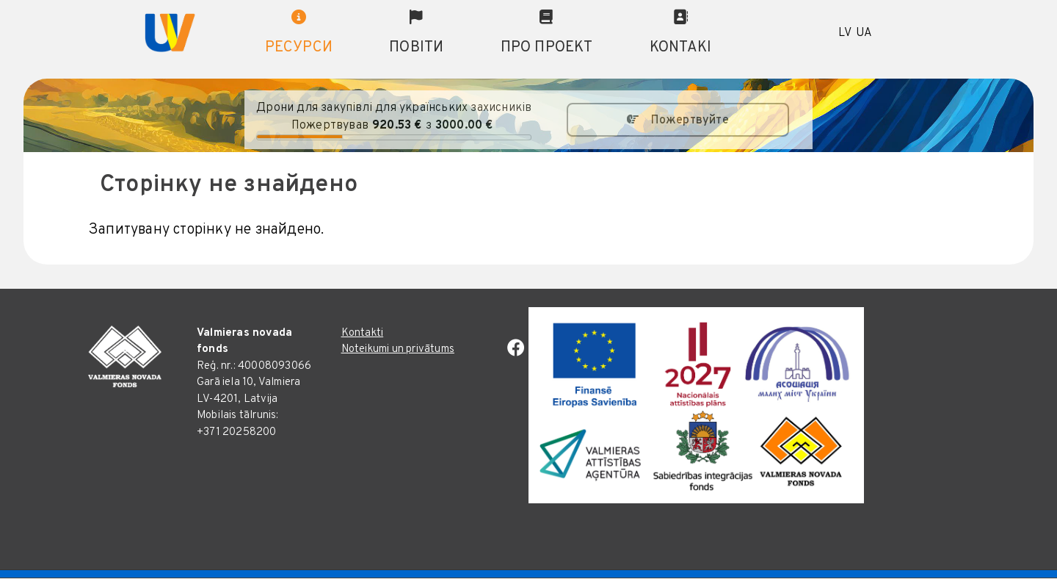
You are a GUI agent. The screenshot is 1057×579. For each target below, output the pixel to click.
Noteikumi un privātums (397, 349)
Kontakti (362, 333)
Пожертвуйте (690, 120)
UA (864, 33)
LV (844, 33)
